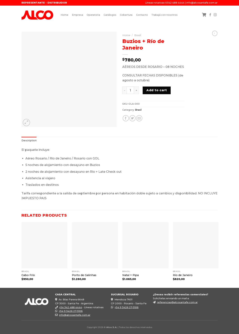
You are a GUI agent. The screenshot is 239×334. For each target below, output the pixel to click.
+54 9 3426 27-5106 (71, 311)
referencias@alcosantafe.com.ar (177, 302)
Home (64, 14)
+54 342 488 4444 (70, 307)
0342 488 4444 (174, 2)
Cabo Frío (28, 275)
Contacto (142, 14)
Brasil (137, 35)
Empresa (77, 14)
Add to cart (156, 90)
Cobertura (126, 14)
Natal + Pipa (130, 275)
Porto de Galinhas (84, 275)
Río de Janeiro (183, 275)
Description (29, 140)
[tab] (29, 140)
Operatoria (93, 14)
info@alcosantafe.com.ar (202, 2)
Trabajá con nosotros (164, 14)
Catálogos (110, 14)
